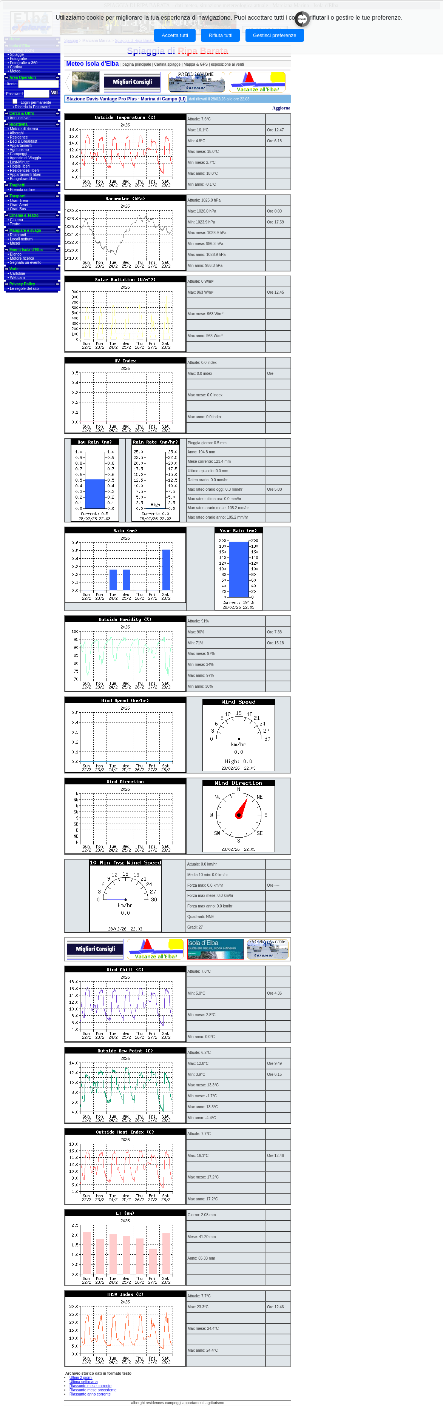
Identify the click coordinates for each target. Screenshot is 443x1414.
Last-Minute (19, 162)
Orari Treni (19, 201)
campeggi (173, 1403)
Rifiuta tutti (220, 35)
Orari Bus (18, 209)
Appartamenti (21, 145)
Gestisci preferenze (274, 35)
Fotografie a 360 (23, 63)
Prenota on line (22, 190)
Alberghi (17, 133)
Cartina (16, 67)
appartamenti (193, 1403)
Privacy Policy (22, 284)
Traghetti (17, 185)
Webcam (17, 278)
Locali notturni (21, 239)
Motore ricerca (22, 258)
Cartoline (17, 273)
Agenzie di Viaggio (25, 158)
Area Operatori (22, 77)
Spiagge (17, 54)
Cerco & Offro (21, 113)
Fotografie (18, 59)
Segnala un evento (25, 262)
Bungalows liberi (23, 179)
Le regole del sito (24, 288)
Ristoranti (18, 235)
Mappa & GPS (196, 64)
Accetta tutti (175, 35)
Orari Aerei (19, 205)
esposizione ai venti (227, 64)
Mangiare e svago (25, 230)
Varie (14, 269)
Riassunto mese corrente (90, 1386)
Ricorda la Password (32, 107)
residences (155, 1403)
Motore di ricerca (24, 129)
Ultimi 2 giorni (81, 1377)
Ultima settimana (83, 1382)
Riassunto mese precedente (93, 1390)
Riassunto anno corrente (90, 1394)
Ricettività (18, 124)
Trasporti (17, 196)
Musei (15, 243)
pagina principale (136, 64)
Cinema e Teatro (24, 215)
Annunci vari (20, 118)
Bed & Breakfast (23, 141)
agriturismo (214, 1403)
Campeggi (18, 154)
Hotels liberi (19, 166)
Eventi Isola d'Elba (26, 250)
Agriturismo (19, 150)
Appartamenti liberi (25, 175)
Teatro (15, 224)
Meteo (15, 71)
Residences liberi (24, 170)
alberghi (138, 1403)
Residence (19, 137)
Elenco (16, 254)
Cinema (16, 220)
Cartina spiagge (168, 64)
